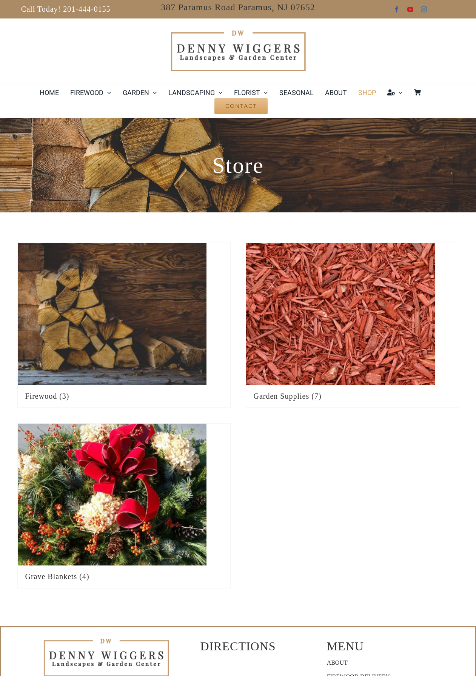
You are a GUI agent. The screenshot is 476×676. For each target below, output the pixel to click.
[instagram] (424, 9)
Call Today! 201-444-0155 (66, 9)
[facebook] (397, 9)
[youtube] (410, 9)
